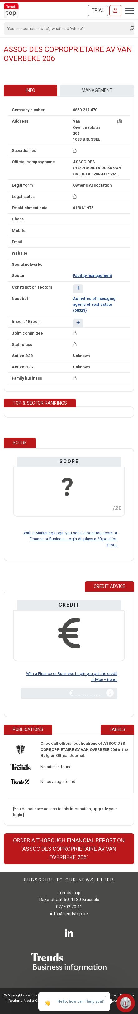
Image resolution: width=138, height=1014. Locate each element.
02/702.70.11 (69, 907)
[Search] (67, 28)
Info (30, 90)
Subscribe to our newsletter (69, 880)
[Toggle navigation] (127, 10)
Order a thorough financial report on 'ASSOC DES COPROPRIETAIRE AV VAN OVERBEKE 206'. (69, 848)
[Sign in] (115, 10)
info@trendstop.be (69, 913)
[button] (78, 288)
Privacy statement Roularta (111, 995)
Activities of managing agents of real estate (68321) (94, 304)
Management (97, 90)
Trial (98, 10)
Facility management (92, 275)
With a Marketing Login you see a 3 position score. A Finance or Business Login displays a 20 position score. (70, 539)
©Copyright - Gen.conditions (27, 995)
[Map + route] (119, 121)
